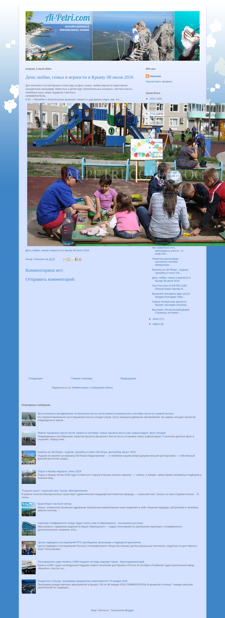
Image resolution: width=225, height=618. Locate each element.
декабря (158, 132)
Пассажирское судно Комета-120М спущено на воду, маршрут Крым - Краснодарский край (91, 561)
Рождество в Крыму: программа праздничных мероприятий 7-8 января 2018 (82, 581)
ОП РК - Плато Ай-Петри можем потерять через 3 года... (171, 166)
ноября (157, 137)
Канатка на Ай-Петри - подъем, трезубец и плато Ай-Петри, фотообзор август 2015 (87, 452)
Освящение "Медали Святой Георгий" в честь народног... (170, 217)
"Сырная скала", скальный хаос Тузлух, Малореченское (55, 490)
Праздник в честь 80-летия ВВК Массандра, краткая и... (170, 241)
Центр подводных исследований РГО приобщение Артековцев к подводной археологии (89, 542)
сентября (158, 142)
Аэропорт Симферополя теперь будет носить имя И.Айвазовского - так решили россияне (90, 523)
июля (156, 152)
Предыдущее (128, 378)
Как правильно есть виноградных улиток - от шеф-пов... (168, 250)
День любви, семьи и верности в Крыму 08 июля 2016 (57, 250)
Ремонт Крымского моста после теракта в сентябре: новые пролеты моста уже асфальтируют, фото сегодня (102, 432)
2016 (153, 128)
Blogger (129, 610)
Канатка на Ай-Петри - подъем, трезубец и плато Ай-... (170, 271)
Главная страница (81, 378)
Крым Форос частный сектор (54, 503)
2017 (153, 123)
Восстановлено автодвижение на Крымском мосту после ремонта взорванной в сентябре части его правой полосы (106, 413)
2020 (153, 108)
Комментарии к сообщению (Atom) (92, 387)
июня (156, 318)
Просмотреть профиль (159, 81)
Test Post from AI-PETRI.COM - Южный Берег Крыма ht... (170, 287)
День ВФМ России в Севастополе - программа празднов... (169, 183)
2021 (153, 103)
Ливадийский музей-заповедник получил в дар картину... (170, 233)
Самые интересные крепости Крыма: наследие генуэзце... (170, 303)
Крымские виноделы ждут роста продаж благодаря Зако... (171, 295)
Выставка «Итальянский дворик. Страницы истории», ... (171, 311)
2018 (153, 118)
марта (156, 323)
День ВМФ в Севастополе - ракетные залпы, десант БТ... (170, 158)
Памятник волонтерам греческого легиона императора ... (165, 261)
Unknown (155, 76)
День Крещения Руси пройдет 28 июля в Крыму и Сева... (169, 174)
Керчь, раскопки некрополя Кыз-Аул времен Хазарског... (171, 201)
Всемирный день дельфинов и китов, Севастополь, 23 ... (170, 193)
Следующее (36, 378)
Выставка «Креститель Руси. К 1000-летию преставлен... (170, 209)
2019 (153, 113)
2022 (153, 98)
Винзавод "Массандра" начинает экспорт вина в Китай (171, 225)
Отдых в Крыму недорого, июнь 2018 (59, 471)
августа (157, 147)
